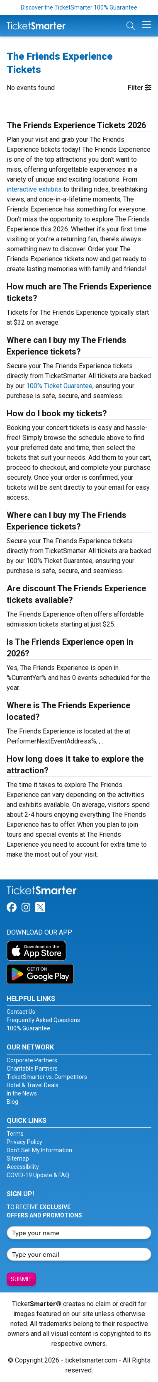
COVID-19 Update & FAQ (38, 1175)
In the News (22, 1093)
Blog (12, 1101)
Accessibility (23, 1166)
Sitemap (18, 1158)
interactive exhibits (34, 189)
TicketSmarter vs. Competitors (47, 1077)
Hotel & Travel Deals (32, 1085)
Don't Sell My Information (39, 1150)
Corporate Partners (32, 1060)
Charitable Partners (32, 1068)
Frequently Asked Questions (43, 1020)
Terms (15, 1133)
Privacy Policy (24, 1142)
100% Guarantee (28, 1028)
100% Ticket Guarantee (59, 386)
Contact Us (21, 1011)
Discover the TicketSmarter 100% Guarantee (79, 7)
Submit (21, 1279)
